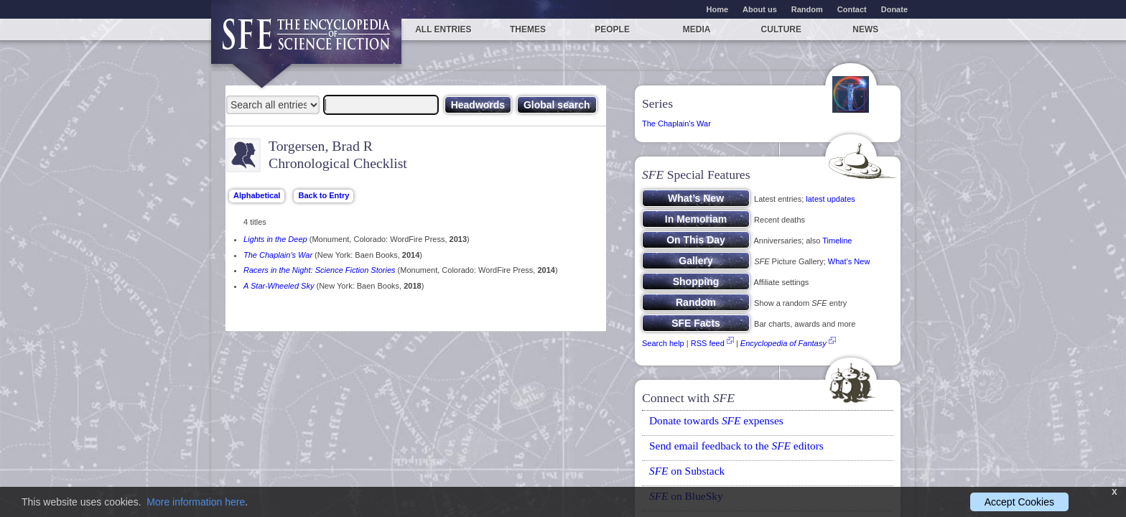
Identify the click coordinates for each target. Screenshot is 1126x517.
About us (760, 9)
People (612, 29)
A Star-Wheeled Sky (278, 285)
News (865, 29)
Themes (528, 29)
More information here (195, 502)
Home (718, 9)
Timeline (837, 240)
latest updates (830, 199)
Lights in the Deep (275, 239)
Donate (894, 9)
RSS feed (708, 343)
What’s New (849, 261)
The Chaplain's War (277, 255)
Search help (663, 343)
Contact (852, 9)
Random (807, 9)
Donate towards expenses (716, 420)
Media (697, 29)
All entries (443, 29)
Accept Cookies (1019, 502)
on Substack (687, 471)
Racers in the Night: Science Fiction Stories (319, 270)
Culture (781, 29)
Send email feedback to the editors (736, 445)
